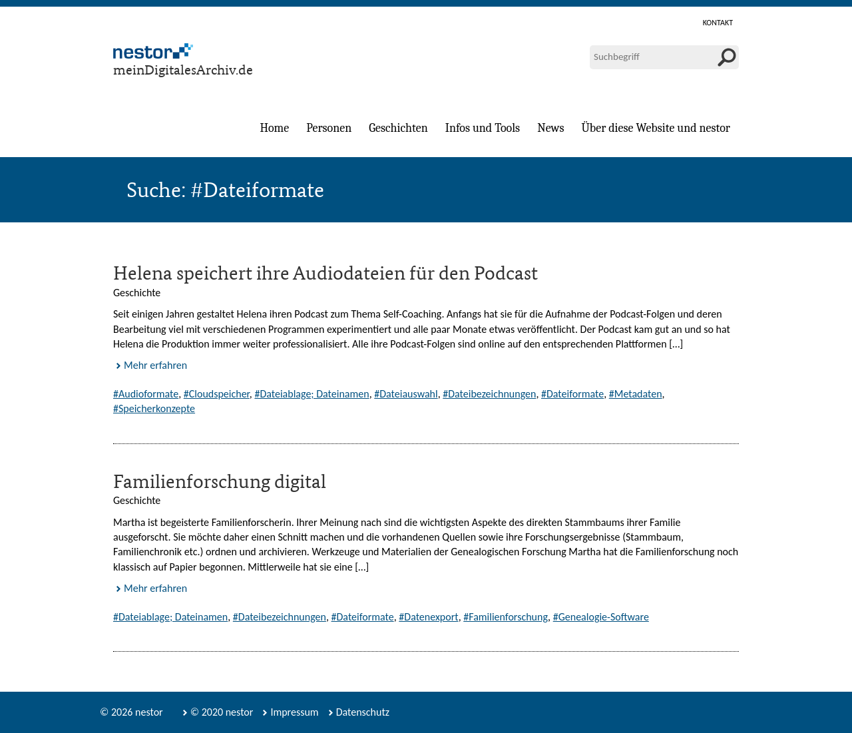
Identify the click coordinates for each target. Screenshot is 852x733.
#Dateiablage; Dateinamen (311, 393)
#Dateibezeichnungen (489, 393)
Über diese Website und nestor (655, 128)
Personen (328, 128)
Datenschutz (362, 712)
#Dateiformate (572, 393)
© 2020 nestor (222, 712)
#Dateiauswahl (405, 393)
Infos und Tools (482, 128)
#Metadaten (635, 393)
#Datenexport (428, 617)
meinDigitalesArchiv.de (183, 69)
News (550, 128)
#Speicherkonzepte (154, 408)
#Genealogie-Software (601, 617)
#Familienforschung (505, 617)
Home (274, 128)
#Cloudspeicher (217, 393)
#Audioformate (145, 393)
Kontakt (718, 22)
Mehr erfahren (155, 365)
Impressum (294, 712)
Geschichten (398, 128)
